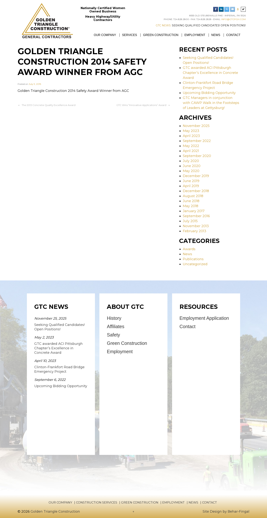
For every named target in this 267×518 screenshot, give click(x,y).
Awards (189, 249)
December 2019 (196, 176)
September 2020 (197, 156)
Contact (233, 35)
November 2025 (196, 126)
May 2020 (191, 171)
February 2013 (194, 231)
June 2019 (191, 181)
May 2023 (191, 131)
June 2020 (191, 166)
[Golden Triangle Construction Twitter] (226, 9)
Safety (113, 334)
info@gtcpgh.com (233, 19)
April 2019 (191, 186)
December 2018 (196, 191)
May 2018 (190, 206)
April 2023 (191, 136)
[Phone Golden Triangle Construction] (238, 9)
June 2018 (191, 201)
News (215, 35)
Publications (193, 259)
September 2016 (196, 216)
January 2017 (194, 211)
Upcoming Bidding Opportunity (209, 93)
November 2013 (196, 226)
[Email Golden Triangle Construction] (232, 9)
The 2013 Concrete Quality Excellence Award (48, 105)
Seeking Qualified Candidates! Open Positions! (209, 25)
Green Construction (160, 35)
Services (129, 35)
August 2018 (193, 196)
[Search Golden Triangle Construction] (243, 9)
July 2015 (190, 221)
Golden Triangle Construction (55, 511)
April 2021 (191, 151)
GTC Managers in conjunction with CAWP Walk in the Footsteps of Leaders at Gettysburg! (211, 103)
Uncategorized (195, 264)
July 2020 (191, 161)
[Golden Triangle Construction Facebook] (215, 9)
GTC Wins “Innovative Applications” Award (141, 105)
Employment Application (204, 318)
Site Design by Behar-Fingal (226, 511)
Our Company (105, 35)
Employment (194, 35)
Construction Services (96, 502)
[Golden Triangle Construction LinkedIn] (221, 9)
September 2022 (197, 141)
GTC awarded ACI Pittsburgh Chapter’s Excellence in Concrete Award (210, 73)
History (114, 318)
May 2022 (191, 146)
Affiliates (115, 326)
